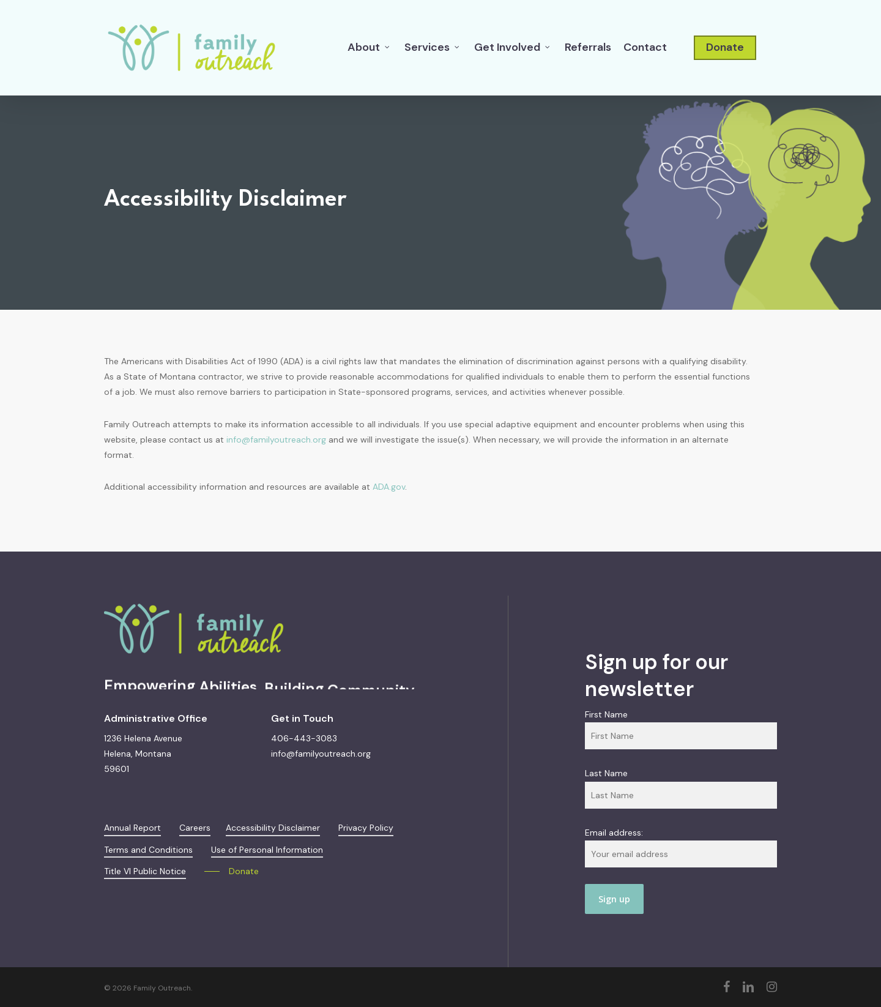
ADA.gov (389, 486)
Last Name (606, 773)
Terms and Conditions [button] (148, 849)
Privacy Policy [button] (365, 827)
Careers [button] (194, 827)
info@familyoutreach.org (276, 439)
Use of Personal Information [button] (267, 849)
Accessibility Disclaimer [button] (273, 827)
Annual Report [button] (132, 827)
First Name (606, 714)
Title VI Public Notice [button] (145, 871)
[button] (231, 871)
